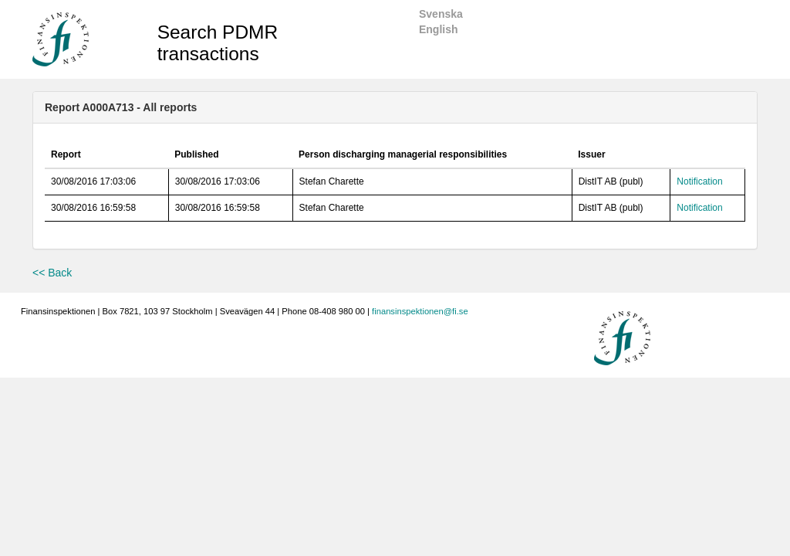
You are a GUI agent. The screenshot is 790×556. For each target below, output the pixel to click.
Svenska (441, 14)
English (438, 29)
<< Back (52, 272)
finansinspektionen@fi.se (420, 311)
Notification (699, 181)
